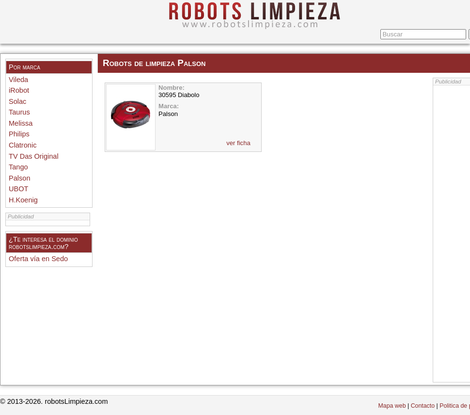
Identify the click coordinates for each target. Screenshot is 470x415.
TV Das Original (34, 156)
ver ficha (238, 143)
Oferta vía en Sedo (38, 259)
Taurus (19, 112)
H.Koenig (23, 200)
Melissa (20, 123)
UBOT (18, 189)
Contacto (423, 405)
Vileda (18, 79)
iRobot (19, 90)
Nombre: (171, 87)
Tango (18, 167)
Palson (19, 178)
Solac (17, 101)
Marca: (168, 106)
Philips (19, 134)
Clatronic (22, 145)
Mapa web (392, 405)
